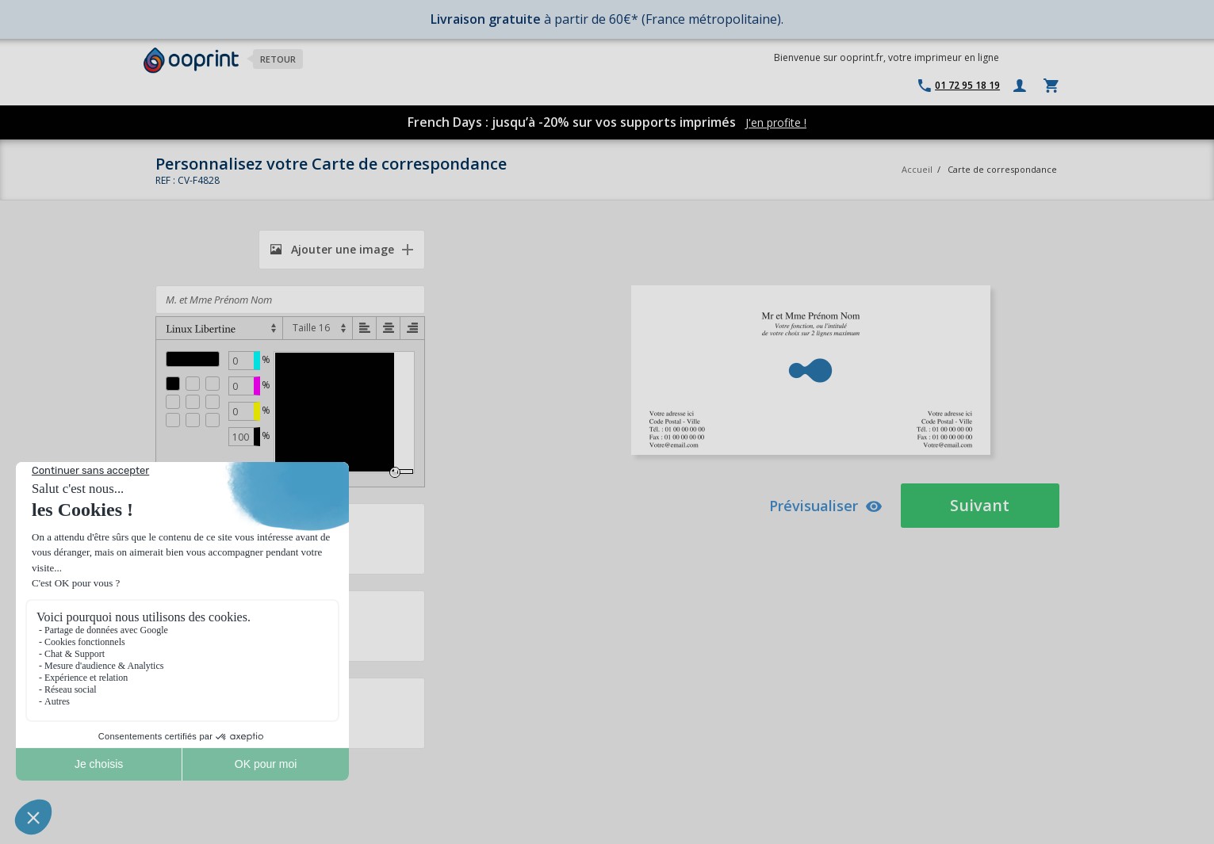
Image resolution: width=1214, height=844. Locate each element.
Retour (278, 59)
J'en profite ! (775, 122)
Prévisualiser (826, 505)
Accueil (917, 169)
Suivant (979, 505)
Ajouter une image (332, 249)
